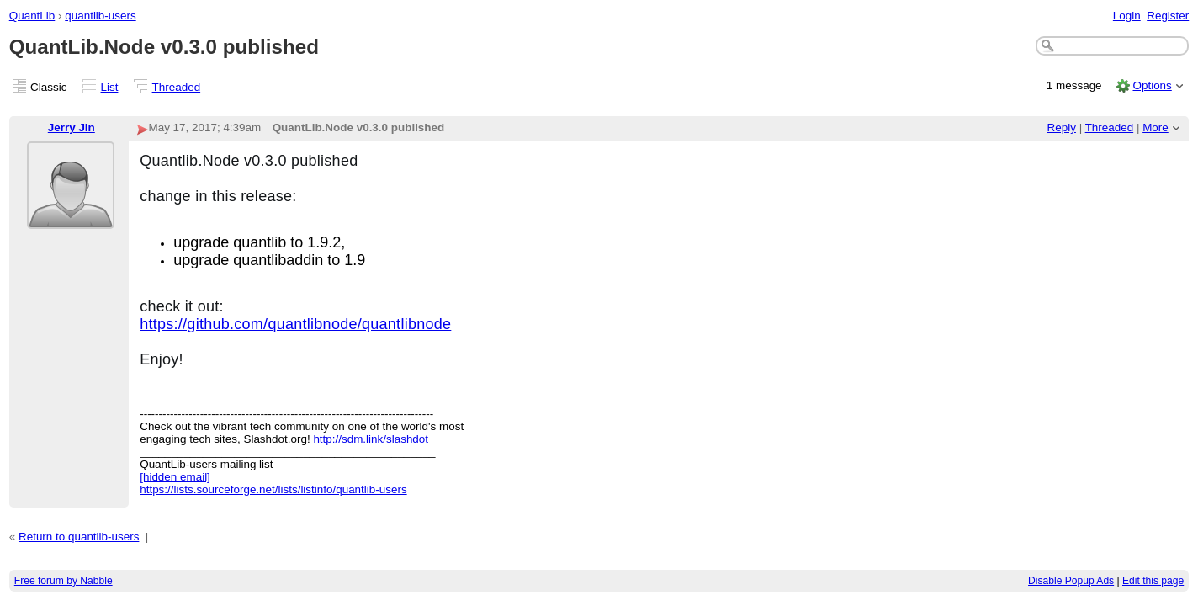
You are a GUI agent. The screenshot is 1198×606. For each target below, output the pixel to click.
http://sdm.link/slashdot (370, 439)
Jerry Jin (71, 127)
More (1155, 127)
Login (1127, 15)
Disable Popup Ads (1071, 581)
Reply (1061, 127)
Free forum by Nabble (63, 581)
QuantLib (32, 15)
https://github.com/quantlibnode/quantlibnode (295, 324)
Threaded (176, 87)
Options (1151, 85)
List (110, 87)
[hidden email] (175, 476)
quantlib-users (100, 15)
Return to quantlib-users (79, 536)
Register (1168, 15)
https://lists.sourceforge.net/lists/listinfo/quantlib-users (273, 489)
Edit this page (1153, 581)
